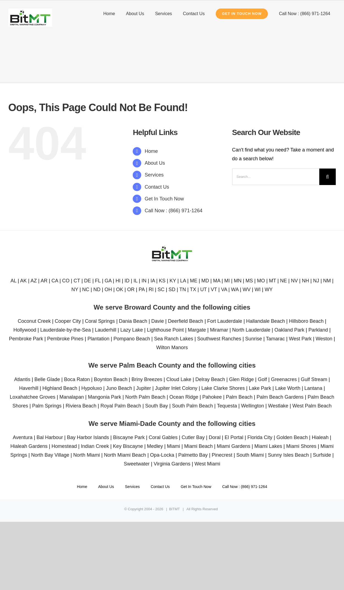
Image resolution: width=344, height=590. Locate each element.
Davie (157, 321)
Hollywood (24, 330)
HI (118, 280)
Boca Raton (77, 379)
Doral (215, 437)
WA (234, 289)
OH (108, 289)
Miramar (219, 330)
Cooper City (68, 321)
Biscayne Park (129, 437)
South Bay (156, 406)
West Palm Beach (312, 406)
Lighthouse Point (165, 330)
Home (151, 151)
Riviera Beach (81, 406)
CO (66, 280)
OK (119, 289)
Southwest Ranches (219, 338)
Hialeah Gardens (29, 446)
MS (249, 280)
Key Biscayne (128, 446)
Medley (155, 446)
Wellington (252, 406)
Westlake (278, 406)
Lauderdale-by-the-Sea (65, 330)
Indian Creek (95, 446)
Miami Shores (301, 446)
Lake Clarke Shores (223, 388)
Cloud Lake (178, 379)
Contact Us (157, 187)
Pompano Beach (131, 338)
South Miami (250, 455)
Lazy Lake (131, 330)
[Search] (327, 177)
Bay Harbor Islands (88, 437)
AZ (33, 280)
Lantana (313, 388)
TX (193, 289)
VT (214, 289)
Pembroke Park (26, 338)
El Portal (233, 437)
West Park (300, 338)
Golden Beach (292, 437)
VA (224, 289)
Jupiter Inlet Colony (176, 388)
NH (305, 280)
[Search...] (275, 177)
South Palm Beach (192, 406)
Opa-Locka (162, 455)
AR (44, 280)
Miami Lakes (268, 446)
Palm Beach (239, 397)
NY (74, 289)
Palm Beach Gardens (280, 397)
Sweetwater (137, 464)
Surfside (322, 455)
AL (13, 280)
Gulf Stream (314, 379)
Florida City (259, 437)
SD (171, 289)
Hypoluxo (91, 388)
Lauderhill (105, 330)
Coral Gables (163, 437)
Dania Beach (133, 321)
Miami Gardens (233, 446)
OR (131, 289)
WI (258, 289)
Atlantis (22, 379)
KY (173, 280)
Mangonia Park (104, 397)
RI (151, 289)
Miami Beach (198, 446)
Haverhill (28, 388)
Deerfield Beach (185, 321)
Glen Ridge (241, 379)
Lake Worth (287, 388)
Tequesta (227, 406)
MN (238, 280)
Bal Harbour (50, 437)
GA (108, 280)
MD (205, 280)
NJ (316, 280)
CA (54, 280)
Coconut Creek (34, 321)
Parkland (318, 330)
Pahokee (212, 397)
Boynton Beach (110, 379)
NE (283, 280)
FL (98, 280)
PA (142, 289)
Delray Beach (210, 379)
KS (162, 280)
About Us (155, 163)
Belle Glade (47, 379)
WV (247, 289)
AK (23, 280)
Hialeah (320, 437)
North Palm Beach (145, 397)
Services (154, 175)
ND (97, 289)
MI (227, 280)
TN (182, 289)
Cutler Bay (193, 437)
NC (85, 289)
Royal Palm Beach (120, 406)
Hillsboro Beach (306, 321)
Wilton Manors (172, 347)
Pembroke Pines (65, 338)
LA (183, 280)
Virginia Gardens (172, 464)
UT (203, 289)
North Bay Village (50, 455)
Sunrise (253, 338)
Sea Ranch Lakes (173, 338)
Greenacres (284, 379)
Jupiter (143, 388)
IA (153, 280)
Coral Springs (100, 321)
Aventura (23, 437)
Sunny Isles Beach (288, 455)
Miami (173, 446)
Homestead (64, 446)
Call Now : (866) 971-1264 (173, 210)
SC (161, 289)
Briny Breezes (146, 379)
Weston (324, 338)
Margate (197, 330)
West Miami (207, 464)
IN (144, 280)
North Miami (86, 455)
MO (261, 280)
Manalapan (71, 397)
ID (126, 280)
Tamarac (275, 338)
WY (269, 289)
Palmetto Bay (193, 455)
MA (216, 280)
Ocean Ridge (183, 397)
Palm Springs (47, 406)
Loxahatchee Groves (32, 397)
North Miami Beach (125, 455)
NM (327, 280)
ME (193, 280)
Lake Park (260, 388)
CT (77, 280)
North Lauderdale (251, 330)
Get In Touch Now (164, 199)
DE (87, 280)
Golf (262, 379)
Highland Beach (59, 388)
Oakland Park (289, 330)
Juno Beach (119, 388)
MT (272, 280)
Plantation (98, 338)
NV (294, 280)
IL (135, 280)
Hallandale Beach (265, 321)
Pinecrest (222, 455)
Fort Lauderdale (224, 321)
